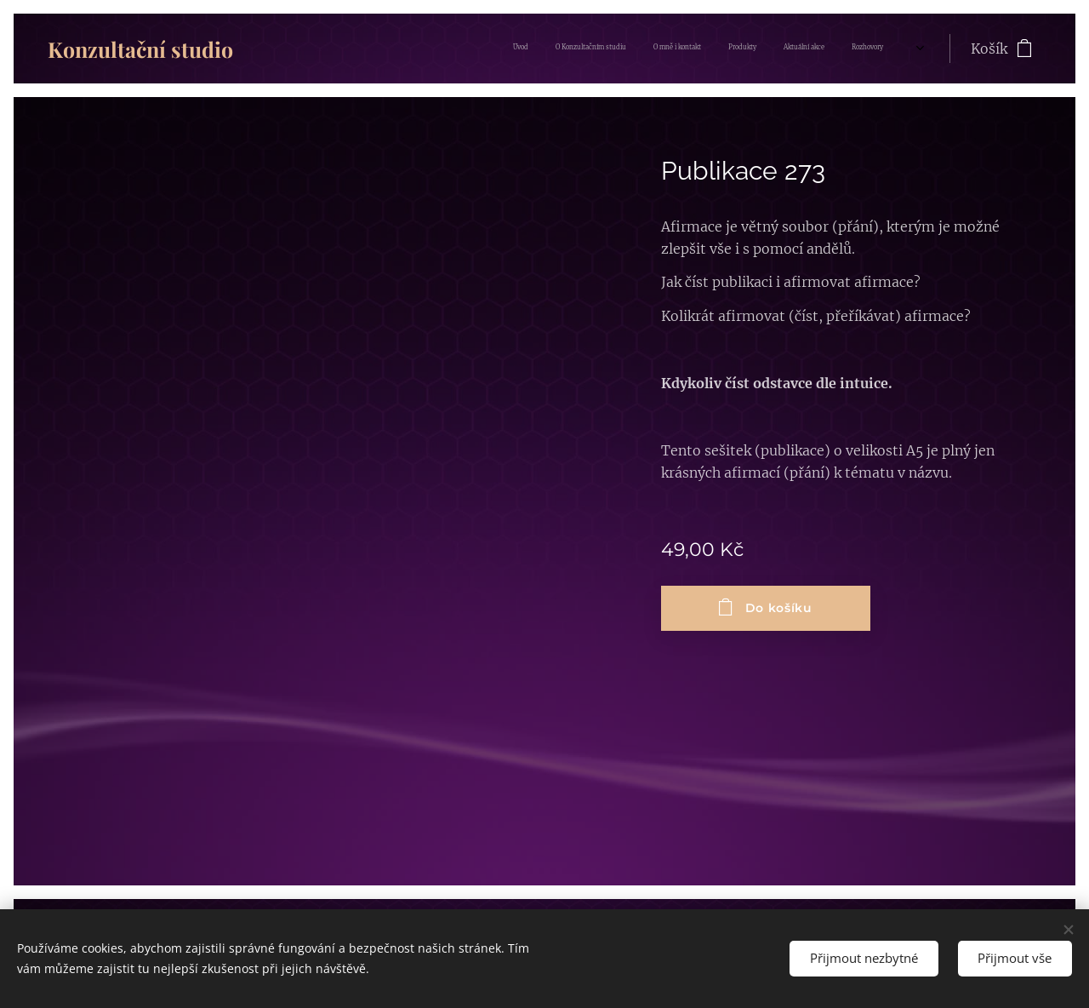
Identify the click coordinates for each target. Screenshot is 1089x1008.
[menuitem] (733, 48)
